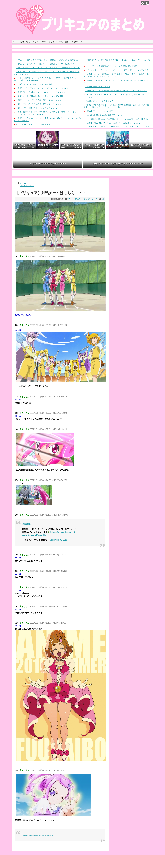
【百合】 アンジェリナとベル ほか (99, 111)
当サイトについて (40, 42)
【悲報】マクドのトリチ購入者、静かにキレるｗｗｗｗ (38, 100)
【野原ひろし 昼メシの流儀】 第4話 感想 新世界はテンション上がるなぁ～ (116, 91)
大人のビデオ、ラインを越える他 (99, 101)
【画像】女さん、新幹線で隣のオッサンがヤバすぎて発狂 (39, 96)
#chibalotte (62, 532)
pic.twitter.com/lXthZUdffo (34, 535)
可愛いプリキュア (89, 199)
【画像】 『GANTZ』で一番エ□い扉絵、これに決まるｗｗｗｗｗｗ (113, 123)
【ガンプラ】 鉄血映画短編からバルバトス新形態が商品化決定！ (112, 66)
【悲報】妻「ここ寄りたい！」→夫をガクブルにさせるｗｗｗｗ (42, 88)
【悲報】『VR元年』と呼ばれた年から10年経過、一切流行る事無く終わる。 (47, 60)
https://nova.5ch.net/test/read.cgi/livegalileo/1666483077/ (37, 835)
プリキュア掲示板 (56, 42)
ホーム (15, 42)
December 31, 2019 (58, 540)
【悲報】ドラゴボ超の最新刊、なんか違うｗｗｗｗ (37, 108)
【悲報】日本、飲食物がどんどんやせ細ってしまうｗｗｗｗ (40, 92)
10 (103, 199)
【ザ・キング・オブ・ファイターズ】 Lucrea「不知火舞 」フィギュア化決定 (117, 70)
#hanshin (71, 532)
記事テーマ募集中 (72, 42)
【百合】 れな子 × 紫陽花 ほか (97, 87)
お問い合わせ (25, 42)
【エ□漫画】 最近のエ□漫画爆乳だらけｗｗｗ (104, 115)
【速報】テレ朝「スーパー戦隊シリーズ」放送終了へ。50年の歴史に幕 (45, 64)
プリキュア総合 (74, 199)
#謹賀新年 (26, 524)
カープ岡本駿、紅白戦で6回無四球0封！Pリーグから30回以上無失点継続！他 (117, 119)
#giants (53, 532)
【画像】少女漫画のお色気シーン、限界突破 (34, 84)
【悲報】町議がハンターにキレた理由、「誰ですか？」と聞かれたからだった (48, 68)
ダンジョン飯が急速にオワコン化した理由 (33, 124)
